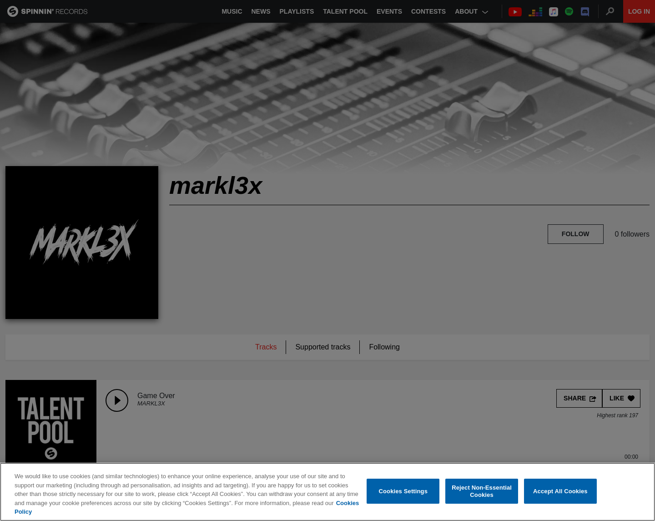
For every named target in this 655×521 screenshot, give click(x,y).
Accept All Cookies (560, 491)
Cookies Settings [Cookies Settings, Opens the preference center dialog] (403, 491)
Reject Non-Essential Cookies (482, 492)
